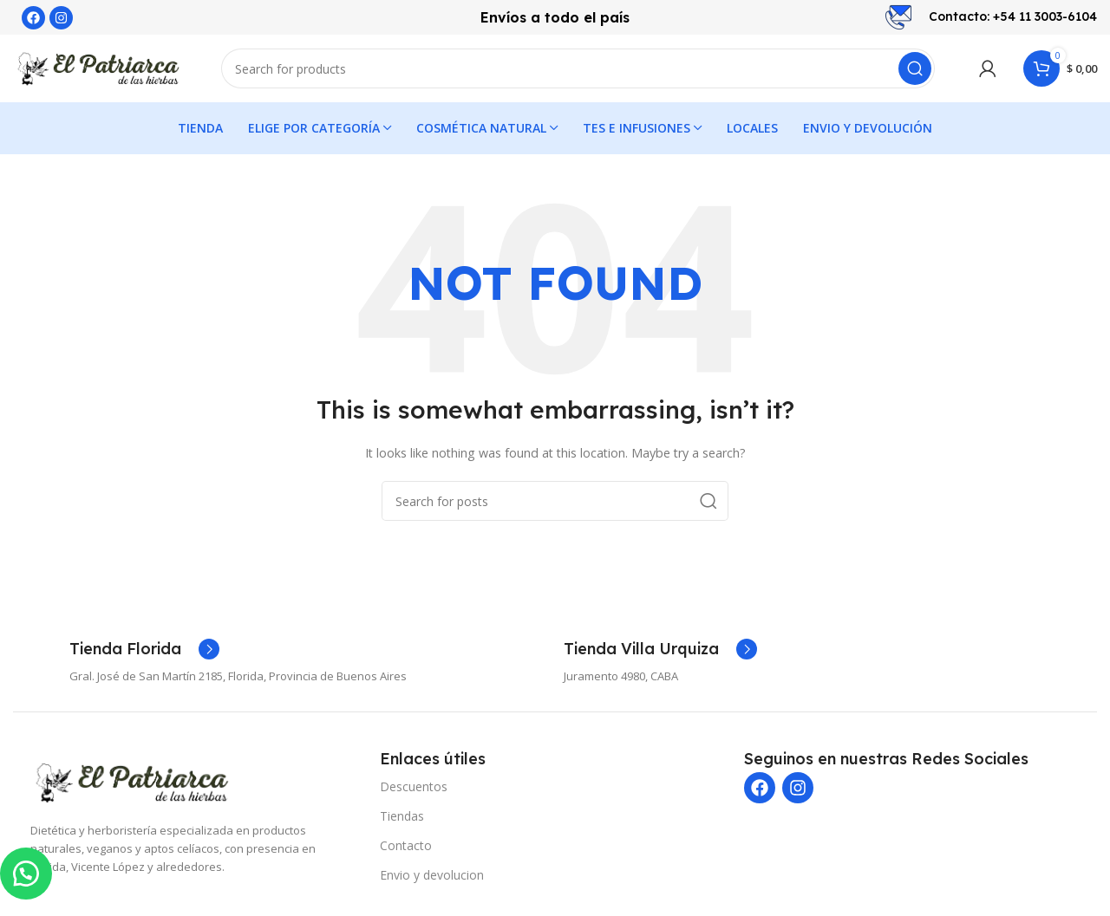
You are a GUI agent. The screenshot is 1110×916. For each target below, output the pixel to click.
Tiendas (402, 817)
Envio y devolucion (432, 876)
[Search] (578, 69)
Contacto (406, 847)
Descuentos (413, 787)
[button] (26, 873)
